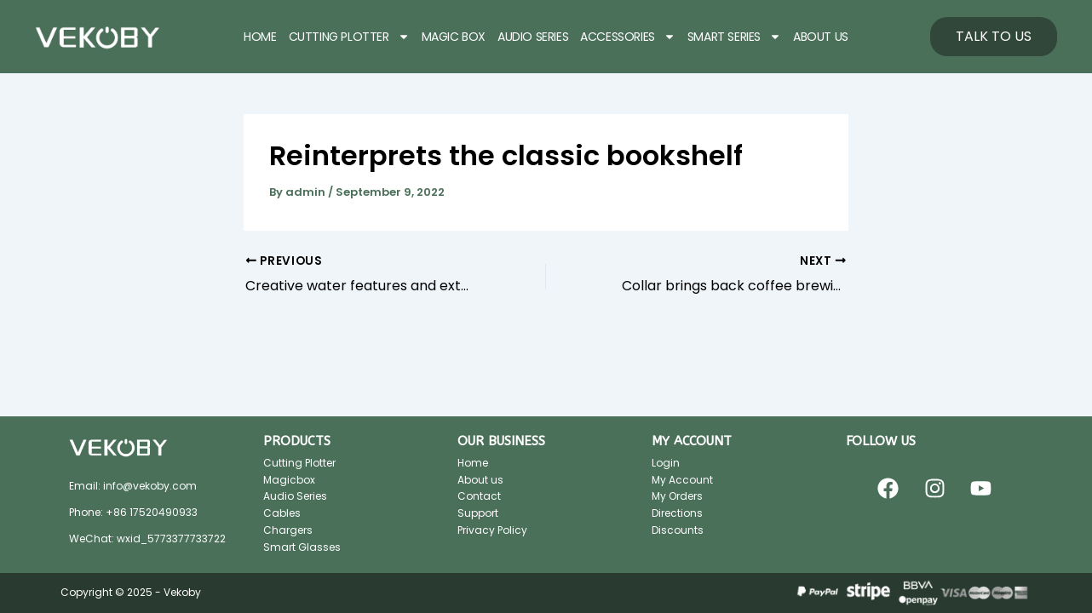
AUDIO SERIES (532, 36)
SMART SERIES (734, 36)
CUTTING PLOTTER (349, 36)
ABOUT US (820, 36)
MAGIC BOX (454, 36)
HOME (260, 36)
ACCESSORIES (627, 36)
